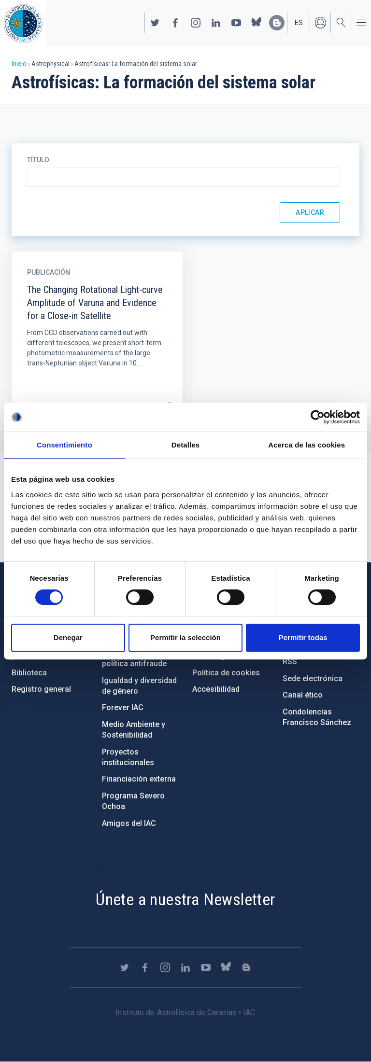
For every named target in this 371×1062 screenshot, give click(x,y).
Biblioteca (29, 672)
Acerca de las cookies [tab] (306, 445)
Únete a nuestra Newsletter (185, 899)
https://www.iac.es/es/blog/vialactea (277, 23)
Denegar (68, 637)
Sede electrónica (312, 678)
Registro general (41, 689)
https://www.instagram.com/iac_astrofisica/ (196, 23)
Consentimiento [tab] (64, 445)
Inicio (19, 64)
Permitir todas (303, 637)
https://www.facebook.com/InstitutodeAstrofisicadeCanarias (175, 23)
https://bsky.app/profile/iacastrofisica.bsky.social (256, 23)
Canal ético (303, 694)
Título (38, 160)
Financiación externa (139, 778)
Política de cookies (226, 672)
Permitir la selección (185, 637)
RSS (290, 661)
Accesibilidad (216, 689)
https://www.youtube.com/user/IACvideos (236, 23)
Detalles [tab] (185, 445)
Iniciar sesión (320, 23)
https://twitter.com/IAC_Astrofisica (155, 23)
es (299, 23)
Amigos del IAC (129, 823)
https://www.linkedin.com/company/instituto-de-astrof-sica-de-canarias (216, 23)
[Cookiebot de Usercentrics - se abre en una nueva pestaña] (317, 417)
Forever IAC (122, 707)
